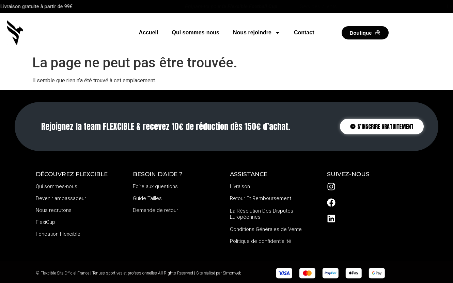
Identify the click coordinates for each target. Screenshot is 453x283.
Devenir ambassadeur (61, 198)
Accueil (148, 32)
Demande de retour (155, 210)
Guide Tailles (147, 198)
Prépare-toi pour (231, 6)
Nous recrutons (54, 210)
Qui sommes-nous (195, 32)
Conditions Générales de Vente (266, 229)
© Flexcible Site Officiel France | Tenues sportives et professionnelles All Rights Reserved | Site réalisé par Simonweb (138, 273)
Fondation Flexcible (58, 234)
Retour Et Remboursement (260, 198)
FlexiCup (45, 222)
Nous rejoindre (256, 33)
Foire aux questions (155, 186)
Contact (304, 32)
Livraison (240, 186)
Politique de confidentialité (260, 241)
